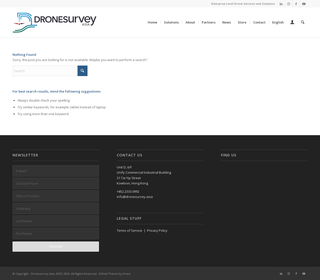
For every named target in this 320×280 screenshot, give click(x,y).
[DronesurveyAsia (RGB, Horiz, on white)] (54, 22)
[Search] (303, 22)
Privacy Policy (157, 230)
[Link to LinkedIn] (281, 4)
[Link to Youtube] (304, 4)
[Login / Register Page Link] (292, 23)
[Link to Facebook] (296, 4)
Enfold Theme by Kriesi (114, 273)
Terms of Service (129, 230)
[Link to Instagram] (288, 4)
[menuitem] (153, 22)
